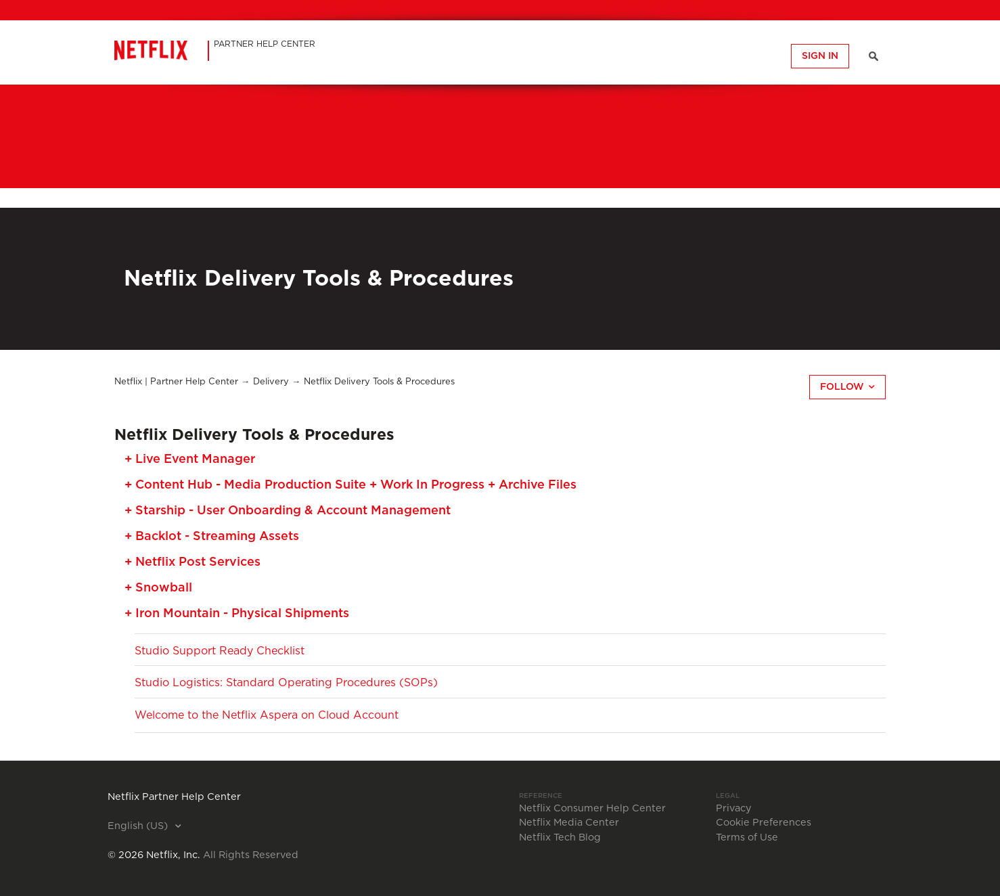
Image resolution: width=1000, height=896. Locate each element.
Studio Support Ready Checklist (219, 651)
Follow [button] (842, 387)
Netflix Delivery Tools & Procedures (379, 382)
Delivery (271, 382)
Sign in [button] (820, 56)
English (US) (139, 826)
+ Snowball (158, 588)
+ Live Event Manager (189, 459)
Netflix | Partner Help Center (176, 382)
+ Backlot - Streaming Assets (211, 537)
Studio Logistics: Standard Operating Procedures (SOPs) (286, 682)
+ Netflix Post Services (192, 562)
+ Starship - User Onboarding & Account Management (287, 511)
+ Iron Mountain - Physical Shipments (236, 614)
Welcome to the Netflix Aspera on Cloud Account (267, 715)
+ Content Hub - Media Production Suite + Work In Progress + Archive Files (350, 485)
